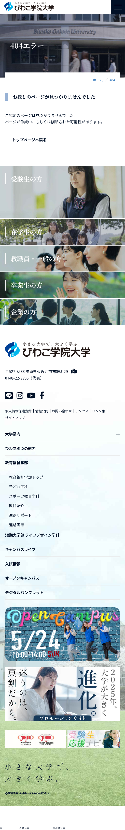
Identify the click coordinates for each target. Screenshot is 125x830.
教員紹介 (16, 505)
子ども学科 (18, 486)
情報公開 (41, 411)
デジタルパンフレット (24, 592)
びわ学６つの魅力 (20, 448)
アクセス (81, 411)
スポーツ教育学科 (24, 496)
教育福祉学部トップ (26, 477)
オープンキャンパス (22, 578)
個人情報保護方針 (18, 411)
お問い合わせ (62, 411)
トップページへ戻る (29, 139)
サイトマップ (15, 417)
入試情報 (12, 563)
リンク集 (98, 411)
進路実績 (16, 524)
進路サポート (20, 515)
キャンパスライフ (20, 549)
